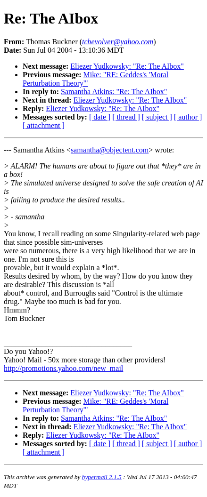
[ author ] (188, 117)
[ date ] (99, 117)
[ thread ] (126, 117)
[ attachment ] (44, 125)
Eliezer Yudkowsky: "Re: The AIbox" (127, 66)
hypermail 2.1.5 (102, 477)
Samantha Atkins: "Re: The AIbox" (114, 92)
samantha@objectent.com (110, 150)
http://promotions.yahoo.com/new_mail (63, 368)
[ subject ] (157, 117)
